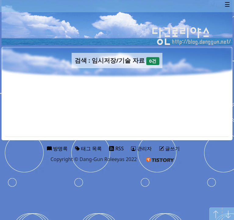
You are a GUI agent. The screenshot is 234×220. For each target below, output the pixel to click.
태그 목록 (88, 148)
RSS (116, 148)
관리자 (141, 148)
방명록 (57, 148)
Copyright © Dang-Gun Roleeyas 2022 (94, 159)
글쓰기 (169, 148)
